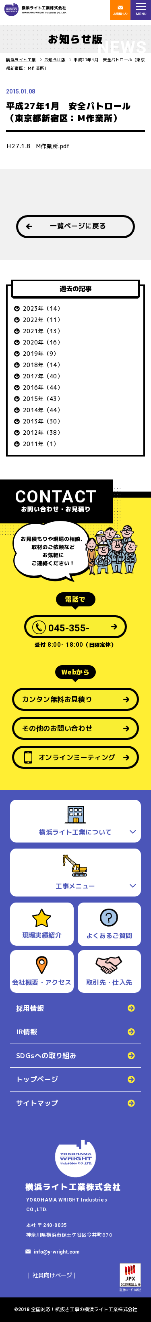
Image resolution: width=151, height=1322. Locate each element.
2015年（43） (43, 399)
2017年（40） (43, 376)
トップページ (37, 1079)
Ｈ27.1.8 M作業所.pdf (38, 146)
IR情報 (26, 1031)
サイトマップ (37, 1103)
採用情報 (30, 1008)
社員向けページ (52, 1275)
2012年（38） (43, 432)
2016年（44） (43, 387)
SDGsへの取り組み (46, 1055)
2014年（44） (43, 410)
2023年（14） (43, 308)
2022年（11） (43, 320)
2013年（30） (43, 421)
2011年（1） (41, 444)
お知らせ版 (55, 59)
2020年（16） (43, 342)
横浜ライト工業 (21, 59)
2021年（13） (43, 331)
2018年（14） (43, 365)
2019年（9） (41, 353)
